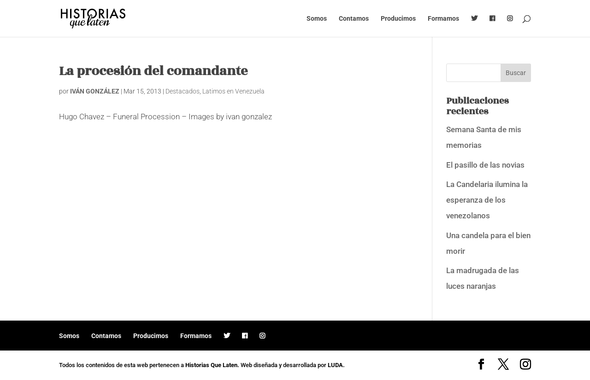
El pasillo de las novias (485, 165)
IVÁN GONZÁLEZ (94, 91)
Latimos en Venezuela (233, 91)
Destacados (182, 91)
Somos (317, 18)
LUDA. (336, 365)
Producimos (398, 18)
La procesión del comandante (153, 71)
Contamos (354, 18)
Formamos (443, 18)
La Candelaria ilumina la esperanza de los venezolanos (487, 200)
